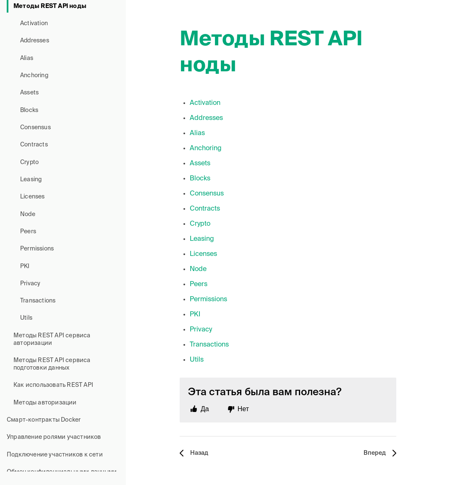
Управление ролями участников (54, 437)
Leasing (31, 180)
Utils (26, 318)
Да (205, 408)
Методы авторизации (45, 403)
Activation (34, 23)
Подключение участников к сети (55, 455)
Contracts (34, 145)
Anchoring (34, 75)
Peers (28, 232)
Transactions (37, 301)
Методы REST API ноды (49, 6)
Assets (29, 93)
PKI (25, 266)
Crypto (29, 162)
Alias (26, 58)
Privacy (30, 284)
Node (27, 214)
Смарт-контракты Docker (44, 420)
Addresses (34, 41)
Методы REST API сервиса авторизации (52, 339)
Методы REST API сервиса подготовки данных (52, 364)
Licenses (32, 197)
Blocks (29, 110)
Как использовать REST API (53, 385)
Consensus (35, 127)
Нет (243, 408)
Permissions (37, 249)
